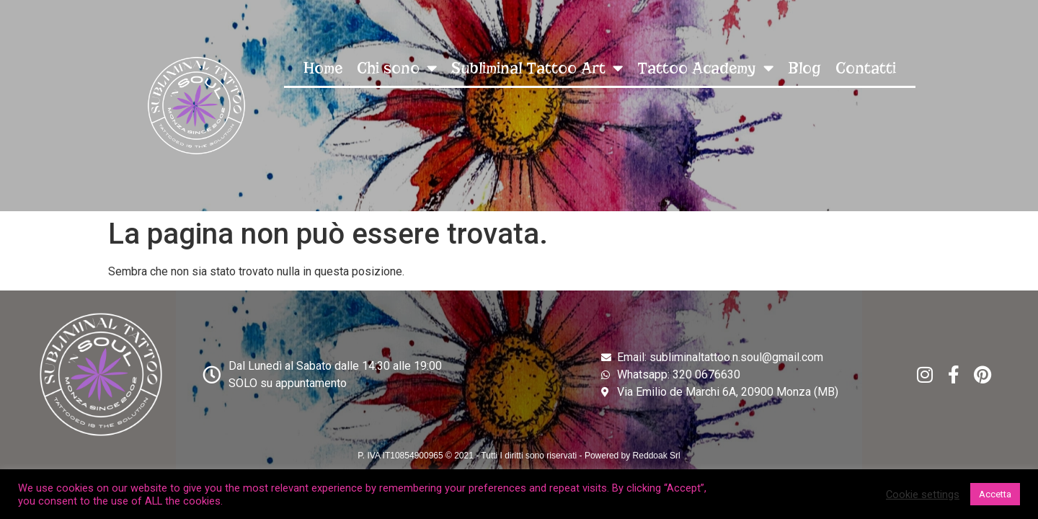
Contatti (865, 68)
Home (322, 68)
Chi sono (397, 68)
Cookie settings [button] (922, 494)
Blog (804, 68)
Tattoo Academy (705, 68)
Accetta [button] (995, 494)
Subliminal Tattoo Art (537, 68)
